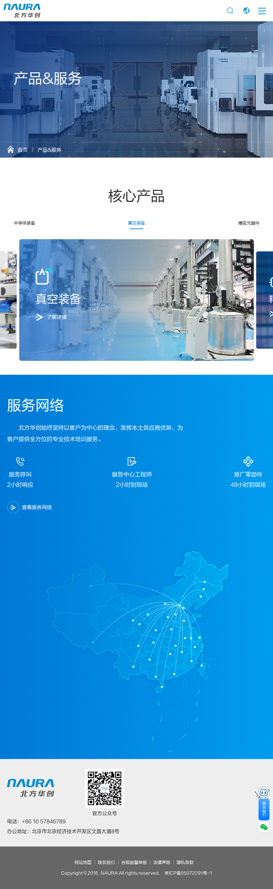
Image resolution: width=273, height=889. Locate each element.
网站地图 (82, 862)
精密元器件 (249, 223)
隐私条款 (185, 862)
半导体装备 (24, 223)
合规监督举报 (134, 862)
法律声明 (161, 862)
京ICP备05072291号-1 (188, 873)
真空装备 (136, 223)
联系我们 (106, 862)
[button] (24, 300)
